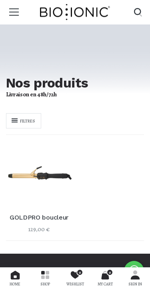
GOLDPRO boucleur (39, 217)
